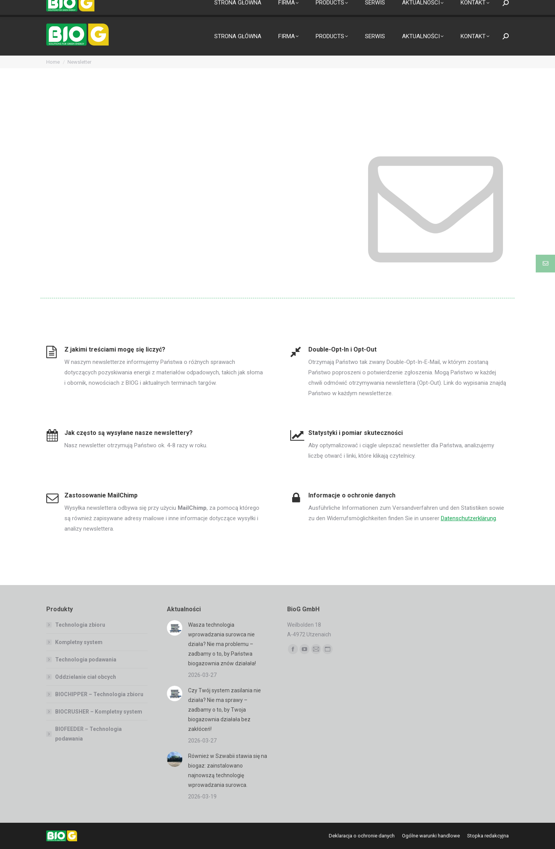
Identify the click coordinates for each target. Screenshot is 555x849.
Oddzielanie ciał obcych (85, 677)
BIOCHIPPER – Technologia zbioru (99, 694)
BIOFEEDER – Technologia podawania (88, 734)
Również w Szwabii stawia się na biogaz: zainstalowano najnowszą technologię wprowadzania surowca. (227, 770)
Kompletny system (79, 642)
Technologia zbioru (80, 625)
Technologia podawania (85, 659)
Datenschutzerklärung (468, 518)
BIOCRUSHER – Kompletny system (98, 712)
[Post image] (174, 628)
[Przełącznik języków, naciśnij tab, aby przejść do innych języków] (60, 9)
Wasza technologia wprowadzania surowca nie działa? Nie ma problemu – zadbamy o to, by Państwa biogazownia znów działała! (222, 644)
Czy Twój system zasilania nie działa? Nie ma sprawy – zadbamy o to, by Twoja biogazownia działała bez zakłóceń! (224, 709)
